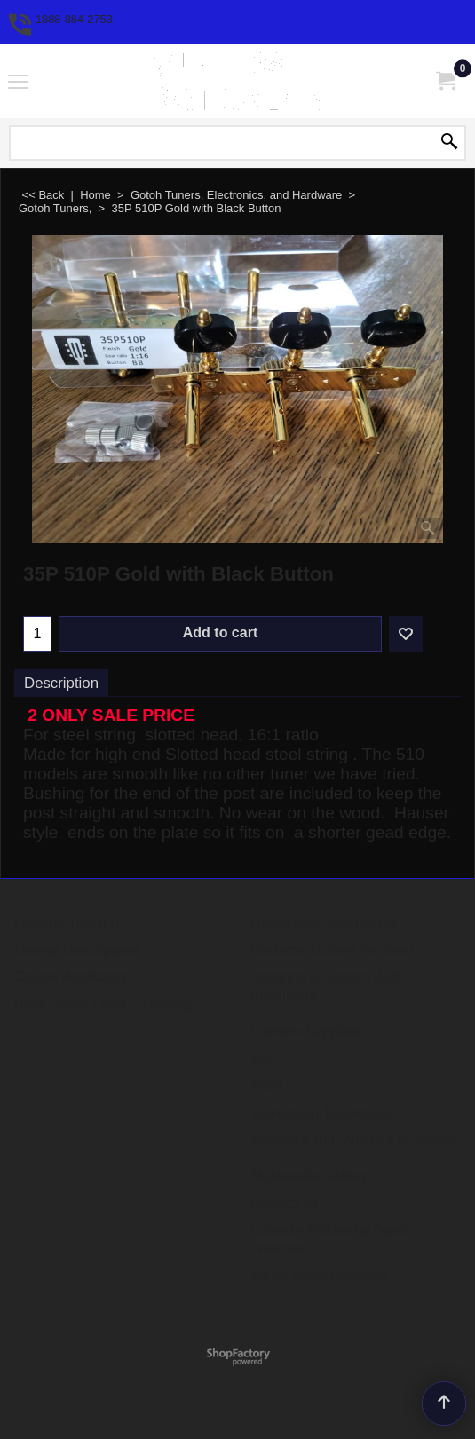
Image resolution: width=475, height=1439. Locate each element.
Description (61, 683)
